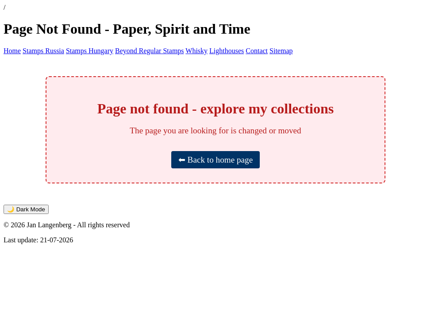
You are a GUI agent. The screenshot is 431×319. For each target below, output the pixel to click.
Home (12, 50)
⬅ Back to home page (215, 159)
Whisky (196, 50)
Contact (257, 50)
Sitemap (280, 50)
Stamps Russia (43, 50)
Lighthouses (226, 50)
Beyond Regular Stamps (149, 50)
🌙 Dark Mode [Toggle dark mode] (26, 209)
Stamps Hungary (89, 50)
